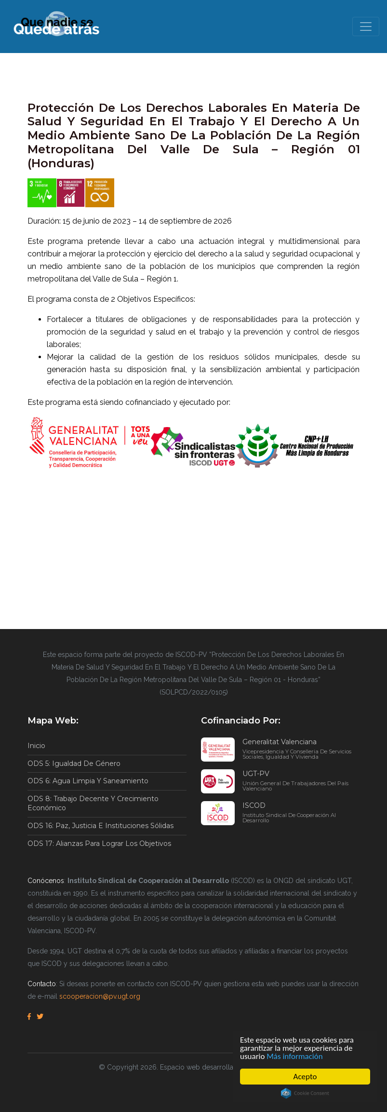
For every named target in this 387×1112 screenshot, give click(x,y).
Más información (294, 1056)
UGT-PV (301, 780)
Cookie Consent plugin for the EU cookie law (305, 1093)
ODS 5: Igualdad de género (73, 763)
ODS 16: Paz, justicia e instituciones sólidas (100, 825)
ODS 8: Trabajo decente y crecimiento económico (93, 803)
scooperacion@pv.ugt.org (99, 996)
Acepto (305, 1077)
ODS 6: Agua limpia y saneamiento (87, 781)
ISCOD (301, 812)
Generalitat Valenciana (301, 748)
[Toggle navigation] (365, 26)
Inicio (36, 745)
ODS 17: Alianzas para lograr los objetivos (99, 843)
